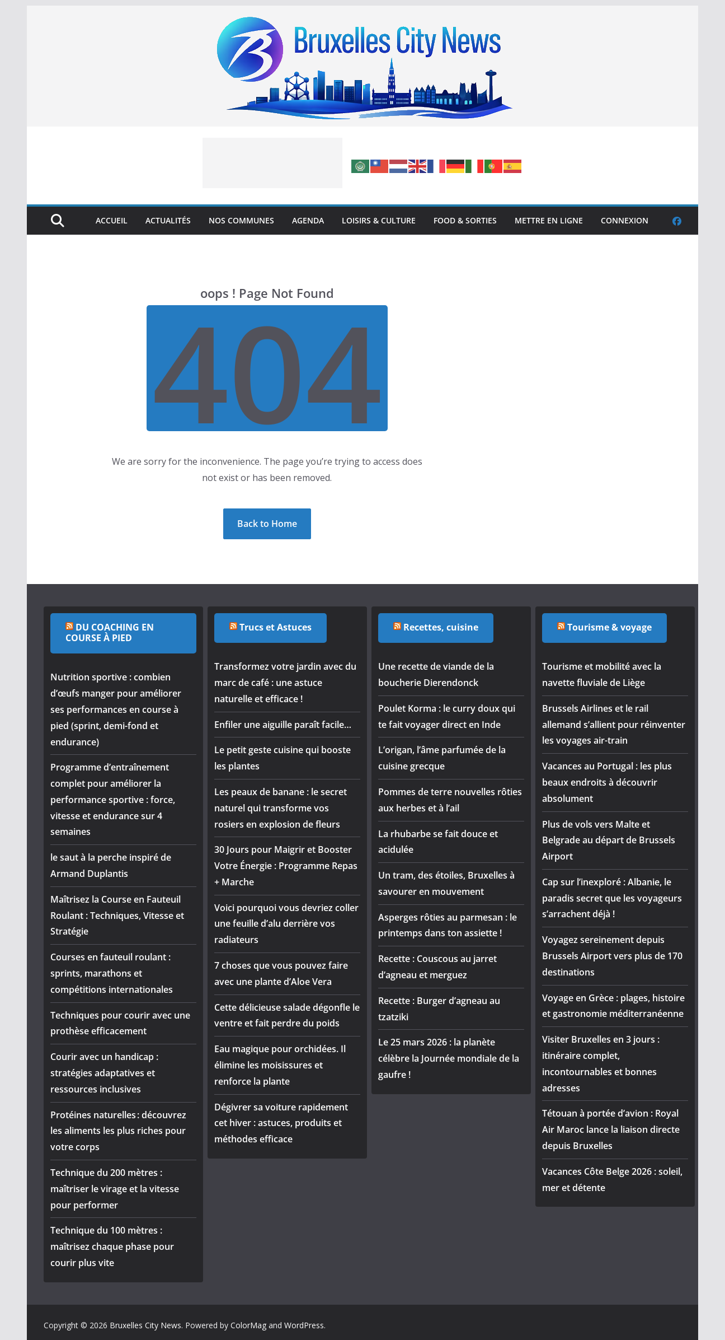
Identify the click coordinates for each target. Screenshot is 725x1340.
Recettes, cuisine (440, 627)
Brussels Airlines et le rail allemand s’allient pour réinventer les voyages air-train (613, 724)
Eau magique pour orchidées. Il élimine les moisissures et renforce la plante (280, 1065)
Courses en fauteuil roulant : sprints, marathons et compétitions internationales (111, 973)
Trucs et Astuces (275, 627)
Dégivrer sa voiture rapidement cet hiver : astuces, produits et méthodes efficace (281, 1123)
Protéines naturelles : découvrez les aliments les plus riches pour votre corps (118, 1131)
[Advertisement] (272, 163)
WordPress (304, 1325)
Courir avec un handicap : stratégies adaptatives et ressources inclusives (104, 1072)
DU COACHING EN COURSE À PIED (109, 632)
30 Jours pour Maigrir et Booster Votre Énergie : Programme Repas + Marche (285, 865)
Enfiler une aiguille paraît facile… (282, 724)
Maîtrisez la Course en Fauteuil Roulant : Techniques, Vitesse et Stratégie (117, 915)
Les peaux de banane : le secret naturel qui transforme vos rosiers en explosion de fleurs (280, 808)
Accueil (112, 220)
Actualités (168, 220)
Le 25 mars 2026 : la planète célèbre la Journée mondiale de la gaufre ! (448, 1058)
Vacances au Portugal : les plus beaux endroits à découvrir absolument (607, 782)
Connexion (624, 220)
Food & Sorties (465, 220)
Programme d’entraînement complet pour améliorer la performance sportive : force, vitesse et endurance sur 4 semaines (112, 799)
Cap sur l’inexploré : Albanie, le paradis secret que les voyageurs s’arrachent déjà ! (612, 898)
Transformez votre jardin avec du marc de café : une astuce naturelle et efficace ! (285, 682)
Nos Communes (241, 220)
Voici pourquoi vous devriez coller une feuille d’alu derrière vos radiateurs (286, 924)
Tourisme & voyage (609, 627)
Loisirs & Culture (379, 220)
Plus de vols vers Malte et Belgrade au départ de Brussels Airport (608, 840)
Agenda (308, 220)
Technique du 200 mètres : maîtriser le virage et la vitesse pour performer (114, 1188)
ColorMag (248, 1325)
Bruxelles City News (145, 1325)
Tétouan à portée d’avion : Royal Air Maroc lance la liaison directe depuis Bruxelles (611, 1129)
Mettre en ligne (549, 220)
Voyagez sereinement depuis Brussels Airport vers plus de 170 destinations (612, 955)
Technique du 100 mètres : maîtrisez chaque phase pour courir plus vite (112, 1246)
